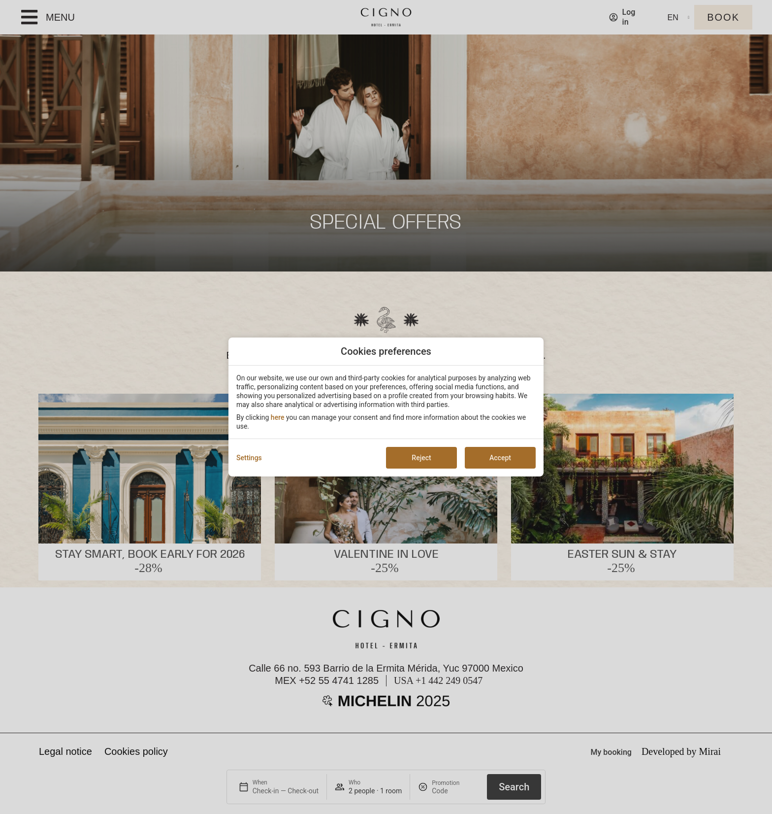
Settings (249, 458)
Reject (421, 458)
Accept (500, 458)
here (278, 417)
